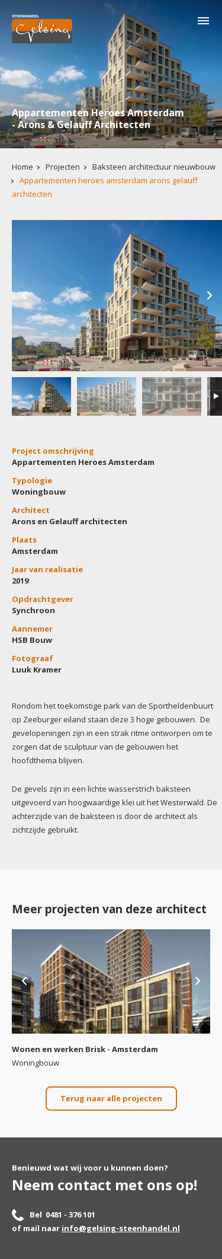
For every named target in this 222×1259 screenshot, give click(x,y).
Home (22, 166)
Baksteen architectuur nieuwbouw (153, 166)
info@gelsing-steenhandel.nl (121, 1228)
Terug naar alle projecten (111, 1098)
